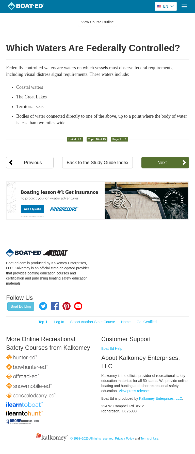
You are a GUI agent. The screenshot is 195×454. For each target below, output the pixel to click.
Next (162, 162)
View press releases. (135, 391)
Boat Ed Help (111, 348)
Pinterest (66, 306)
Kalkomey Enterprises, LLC (160, 398)
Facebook (55, 306)
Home (126, 322)
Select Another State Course (92, 322)
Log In (59, 322)
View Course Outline (97, 22)
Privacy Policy (124, 438)
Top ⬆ (43, 322)
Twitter (43, 306)
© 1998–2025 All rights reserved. (92, 438)
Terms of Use (149, 438)
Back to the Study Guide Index (97, 162)
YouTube (78, 306)
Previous (33, 162)
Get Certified (147, 322)
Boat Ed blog (21, 306)
